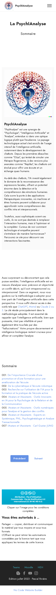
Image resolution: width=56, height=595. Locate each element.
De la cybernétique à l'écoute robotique (30, 386)
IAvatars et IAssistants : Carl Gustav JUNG (30, 426)
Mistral (32, 307)
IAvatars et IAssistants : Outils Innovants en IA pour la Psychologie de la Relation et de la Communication (27, 400)
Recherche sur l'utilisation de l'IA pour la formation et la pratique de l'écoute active (27, 391)
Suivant (38, 458)
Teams (16, 567)
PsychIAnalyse (24, 5)
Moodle (28, 567)
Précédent (19, 458)
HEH (40, 567)
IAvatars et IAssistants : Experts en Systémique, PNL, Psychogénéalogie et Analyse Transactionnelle (28, 418)
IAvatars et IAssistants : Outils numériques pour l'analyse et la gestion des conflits (28, 409)
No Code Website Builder (28, 590)
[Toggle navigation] (49, 5)
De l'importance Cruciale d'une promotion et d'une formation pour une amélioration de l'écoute (24, 378)
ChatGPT (22, 307)
